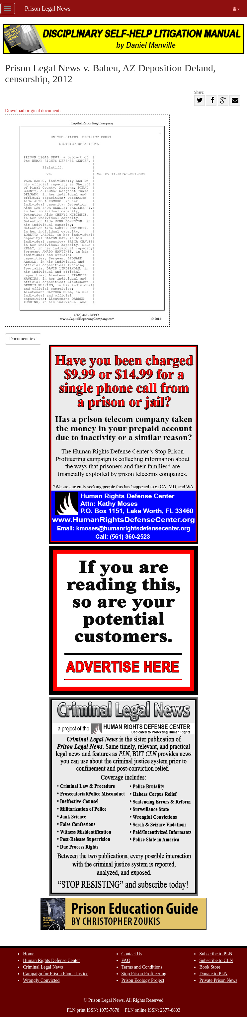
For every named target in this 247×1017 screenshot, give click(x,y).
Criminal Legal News (43, 967)
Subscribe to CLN (216, 960)
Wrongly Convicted (41, 980)
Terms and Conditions (142, 967)
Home (28, 953)
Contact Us (132, 953)
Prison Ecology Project (143, 980)
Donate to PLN (213, 973)
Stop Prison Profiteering (144, 973)
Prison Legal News (47, 8)
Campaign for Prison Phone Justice (55, 973)
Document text (23, 338)
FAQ (126, 960)
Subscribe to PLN (215, 953)
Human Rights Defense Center (51, 960)
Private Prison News (218, 980)
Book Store (209, 967)
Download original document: (87, 217)
